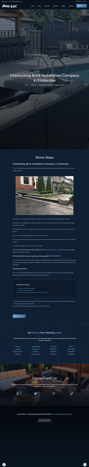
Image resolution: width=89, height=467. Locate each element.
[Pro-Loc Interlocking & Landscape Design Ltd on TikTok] (81, 1)
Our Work (55, 6)
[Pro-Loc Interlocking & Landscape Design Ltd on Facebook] (76, 1)
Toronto (18, 346)
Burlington (53, 349)
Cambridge (71, 349)
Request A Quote (19, 316)
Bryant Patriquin (25, 437)
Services (46, 6)
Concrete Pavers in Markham (25, 290)
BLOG (84, 1)
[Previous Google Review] (3, 440)
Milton (71, 346)
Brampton (35, 349)
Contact (71, 6)
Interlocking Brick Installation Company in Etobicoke (52, 85)
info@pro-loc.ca (17, 1)
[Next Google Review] (85, 440)
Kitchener (71, 351)
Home (33, 6)
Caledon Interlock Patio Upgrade (26, 288)
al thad (64, 437)
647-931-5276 (7, 1)
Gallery (63, 6)
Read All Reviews (44, 420)
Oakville (53, 346)
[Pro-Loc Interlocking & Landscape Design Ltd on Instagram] (79, 1)
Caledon (35, 351)
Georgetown (35, 354)
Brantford (53, 354)
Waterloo (71, 354)
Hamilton (53, 351)
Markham (18, 354)
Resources (33, 85)
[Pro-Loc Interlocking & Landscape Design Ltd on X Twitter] (77, 1)
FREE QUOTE (82, 6)
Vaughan (18, 349)
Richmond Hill (18, 351)
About (39, 6)
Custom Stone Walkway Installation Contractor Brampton (33, 292)
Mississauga (36, 346)
